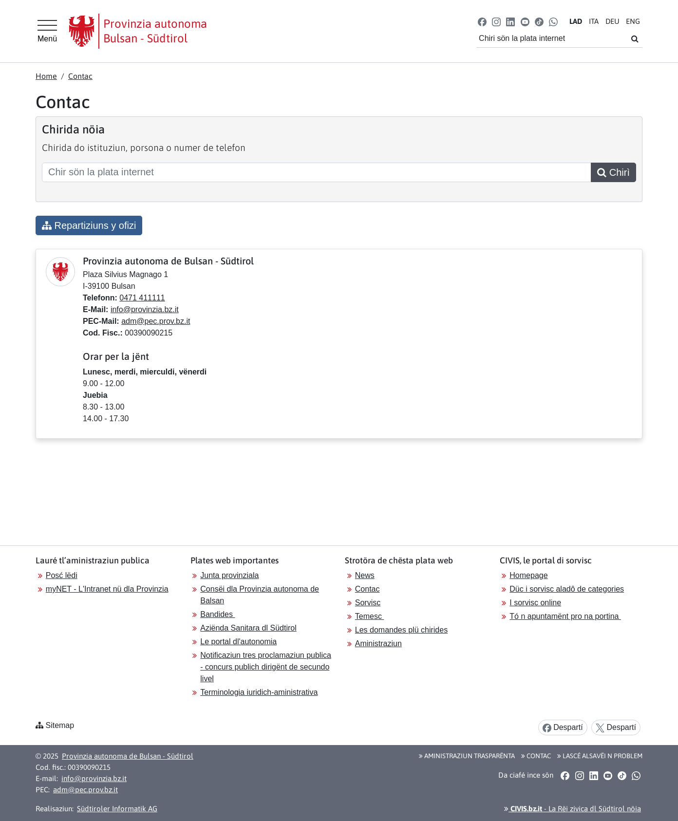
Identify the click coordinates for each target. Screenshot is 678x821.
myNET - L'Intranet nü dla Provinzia (107, 589)
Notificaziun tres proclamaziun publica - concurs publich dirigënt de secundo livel (265, 667)
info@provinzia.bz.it (145, 309)
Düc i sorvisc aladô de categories (566, 589)
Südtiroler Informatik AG (117, 808)
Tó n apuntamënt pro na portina (565, 616)
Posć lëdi (61, 575)
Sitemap (59, 725)
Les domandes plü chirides (401, 630)
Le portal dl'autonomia (238, 641)
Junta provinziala (229, 575)
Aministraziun (378, 643)
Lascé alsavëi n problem (599, 756)
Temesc (369, 616)
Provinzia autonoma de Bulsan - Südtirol (127, 756)
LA (575, 21)
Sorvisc (367, 602)
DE (612, 21)
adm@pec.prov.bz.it (155, 321)
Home (46, 76)
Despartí (563, 727)
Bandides (217, 614)
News (365, 575)
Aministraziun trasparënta (467, 756)
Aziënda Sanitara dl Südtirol (248, 628)
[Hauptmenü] (47, 31)
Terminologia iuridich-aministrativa (259, 692)
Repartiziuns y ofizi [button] (89, 225)
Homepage (528, 575)
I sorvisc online (535, 602)
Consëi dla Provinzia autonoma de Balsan (259, 595)
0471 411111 (142, 298)
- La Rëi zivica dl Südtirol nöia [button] (572, 808)
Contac (80, 76)
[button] (482, 21)
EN (633, 21)
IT (594, 21)
